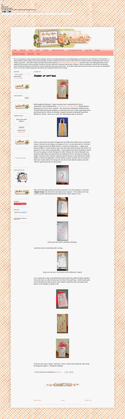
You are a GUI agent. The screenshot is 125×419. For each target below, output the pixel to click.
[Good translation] (3, 11)
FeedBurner (21, 132)
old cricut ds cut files (18, 54)
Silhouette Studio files (58, 50)
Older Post (88, 400)
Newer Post (37, 400)
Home (14, 50)
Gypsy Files (88, 50)
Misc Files (31, 54)
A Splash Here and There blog (67, 106)
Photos (38, 50)
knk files (97, 50)
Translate (18, 78)
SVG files (45, 50)
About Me (22, 50)
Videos (30, 50)
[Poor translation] (9, 11)
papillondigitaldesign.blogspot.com (69, 62)
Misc (38, 54)
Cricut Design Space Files (74, 50)
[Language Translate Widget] (22, 74)
